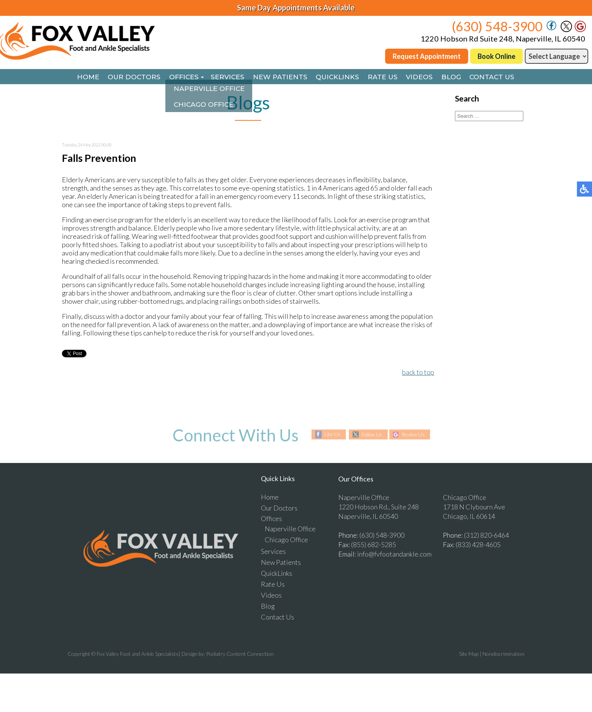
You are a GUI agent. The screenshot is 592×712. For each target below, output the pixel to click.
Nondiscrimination (503, 654)
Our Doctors (127, 77)
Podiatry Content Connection (240, 654)
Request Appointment (427, 56)
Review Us (415, 435)
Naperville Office (290, 529)
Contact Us (501, 77)
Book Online (496, 56)
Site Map (468, 654)
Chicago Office (286, 540)
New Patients (279, 77)
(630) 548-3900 (497, 26)
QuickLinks (338, 77)
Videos (424, 77)
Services (225, 77)
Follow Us (371, 435)
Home (79, 77)
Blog (457, 77)
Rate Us (385, 77)
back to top (418, 373)
